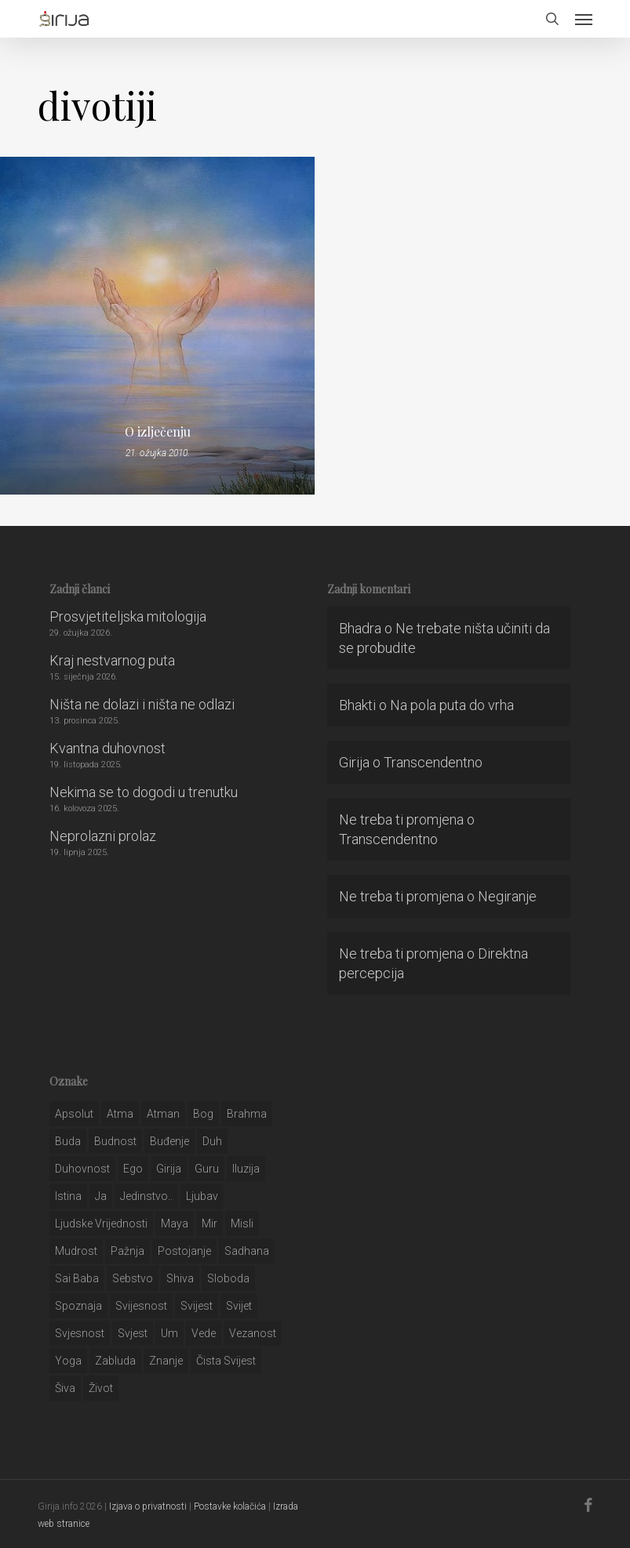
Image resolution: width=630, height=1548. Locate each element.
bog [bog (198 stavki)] (203, 1114)
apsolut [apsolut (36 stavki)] (74, 1114)
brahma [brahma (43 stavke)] (247, 1114)
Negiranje (507, 896)
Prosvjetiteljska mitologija (127, 616)
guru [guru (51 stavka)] (207, 1168)
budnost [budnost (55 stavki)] (115, 1141)
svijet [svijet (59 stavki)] (239, 1306)
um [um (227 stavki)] (169, 1333)
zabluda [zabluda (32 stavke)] (115, 1360)
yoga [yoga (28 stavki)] (68, 1360)
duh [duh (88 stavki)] (212, 1141)
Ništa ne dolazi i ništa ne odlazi (142, 704)
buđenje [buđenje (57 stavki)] (169, 1141)
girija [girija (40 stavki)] (168, 1168)
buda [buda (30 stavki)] (68, 1141)
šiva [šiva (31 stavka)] (65, 1388)
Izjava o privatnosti (148, 1506)
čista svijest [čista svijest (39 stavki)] (226, 1360)
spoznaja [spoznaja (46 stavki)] (78, 1306)
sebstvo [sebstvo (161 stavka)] (132, 1278)
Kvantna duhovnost (107, 748)
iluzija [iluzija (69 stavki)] (246, 1168)
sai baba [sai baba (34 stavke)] (77, 1278)
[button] (583, 19)
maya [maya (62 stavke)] (174, 1223)
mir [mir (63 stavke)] (209, 1223)
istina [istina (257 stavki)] (68, 1196)
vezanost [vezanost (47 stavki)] (252, 1333)
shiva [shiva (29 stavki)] (180, 1278)
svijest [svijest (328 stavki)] (196, 1306)
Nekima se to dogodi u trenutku (143, 792)
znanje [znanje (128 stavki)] (166, 1360)
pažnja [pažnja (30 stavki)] (127, 1251)
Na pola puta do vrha (452, 705)
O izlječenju (158, 432)
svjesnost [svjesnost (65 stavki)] (79, 1333)
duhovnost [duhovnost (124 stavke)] (82, 1168)
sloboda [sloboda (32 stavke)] (228, 1278)
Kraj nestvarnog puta (112, 660)
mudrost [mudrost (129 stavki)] (76, 1251)
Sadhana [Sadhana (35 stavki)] (246, 1251)
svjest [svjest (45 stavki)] (132, 1333)
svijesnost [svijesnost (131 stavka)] (141, 1306)
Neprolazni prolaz (102, 836)
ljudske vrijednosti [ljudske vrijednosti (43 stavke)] (101, 1223)
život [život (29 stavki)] (101, 1388)
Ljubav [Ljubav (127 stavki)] (202, 1196)
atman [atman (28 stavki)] (163, 1114)
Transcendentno (433, 762)
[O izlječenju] (157, 326)
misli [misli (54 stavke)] (242, 1223)
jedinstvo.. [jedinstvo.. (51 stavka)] (146, 1196)
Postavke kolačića (230, 1506)
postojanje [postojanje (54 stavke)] (184, 1251)
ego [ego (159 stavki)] (133, 1168)
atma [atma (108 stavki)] (120, 1114)
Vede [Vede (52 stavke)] (203, 1333)
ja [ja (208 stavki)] (101, 1196)
